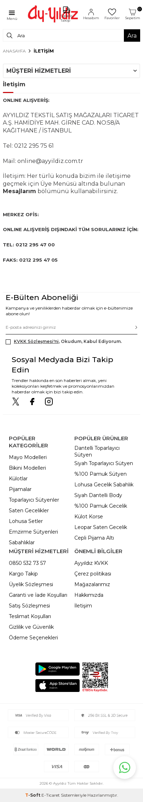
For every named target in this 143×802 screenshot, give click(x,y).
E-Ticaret (50, 795)
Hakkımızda (88, 595)
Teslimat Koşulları (30, 616)
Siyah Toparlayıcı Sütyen (103, 463)
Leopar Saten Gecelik (100, 527)
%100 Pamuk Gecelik (100, 506)
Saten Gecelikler (29, 510)
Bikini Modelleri (27, 468)
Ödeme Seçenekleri (33, 637)
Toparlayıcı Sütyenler (34, 500)
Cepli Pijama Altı (94, 538)
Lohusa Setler (26, 521)
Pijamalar (20, 489)
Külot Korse (88, 516)
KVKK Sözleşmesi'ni (36, 341)
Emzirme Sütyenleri (33, 532)
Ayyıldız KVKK (91, 563)
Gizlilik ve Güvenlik (31, 627)
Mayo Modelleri (28, 457)
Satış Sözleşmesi (29, 605)
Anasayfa (14, 51)
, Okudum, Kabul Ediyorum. (64, 341)
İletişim (83, 605)
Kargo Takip (23, 574)
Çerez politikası (92, 574)
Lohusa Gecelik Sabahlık (103, 484)
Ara (132, 35)
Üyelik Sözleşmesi (31, 584)
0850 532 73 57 (27, 563)
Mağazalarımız (92, 584)
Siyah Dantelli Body (98, 495)
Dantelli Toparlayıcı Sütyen (97, 451)
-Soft (33, 795)
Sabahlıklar (22, 542)
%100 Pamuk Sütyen (100, 474)
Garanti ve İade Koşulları (38, 595)
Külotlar (18, 478)
